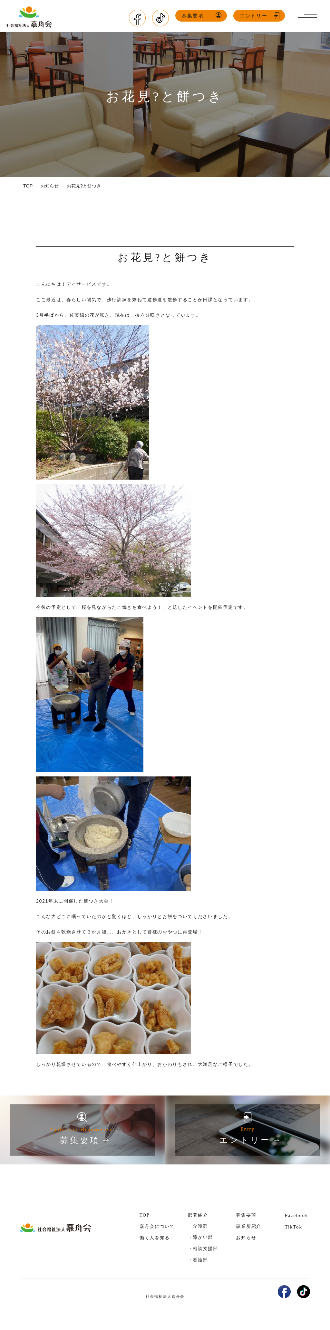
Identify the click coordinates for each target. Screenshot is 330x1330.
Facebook (296, 1215)
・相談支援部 (203, 1248)
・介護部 (198, 1225)
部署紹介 (198, 1214)
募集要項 (194, 16)
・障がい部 (200, 1236)
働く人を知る (155, 1237)
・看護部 (198, 1259)
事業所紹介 (248, 1226)
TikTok (293, 1227)
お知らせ (246, 1237)
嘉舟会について (157, 1226)
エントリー (255, 16)
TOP (145, 1214)
